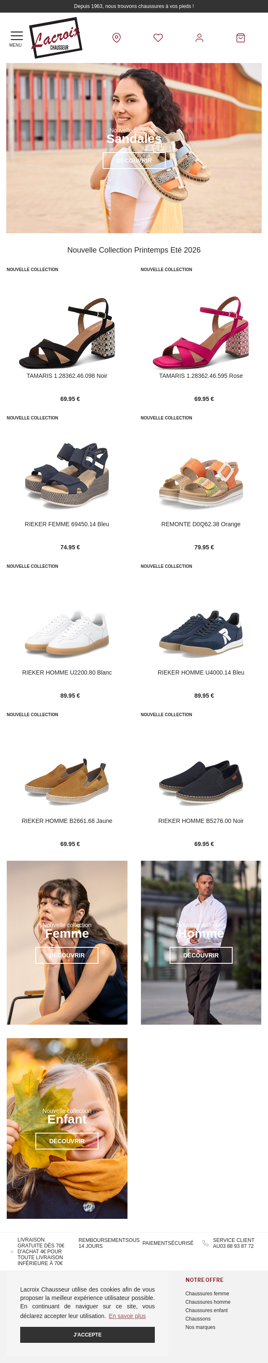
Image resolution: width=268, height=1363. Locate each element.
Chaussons (198, 1319)
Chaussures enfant (207, 1310)
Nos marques (200, 1327)
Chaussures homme (208, 1302)
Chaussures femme (207, 1294)
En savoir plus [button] (127, 1316)
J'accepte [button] (88, 1335)
